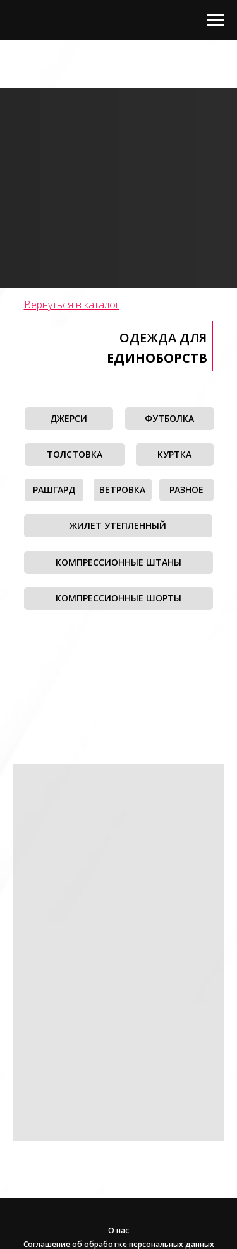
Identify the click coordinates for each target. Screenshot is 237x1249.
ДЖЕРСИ (68, 418)
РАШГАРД (54, 490)
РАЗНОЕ (186, 490)
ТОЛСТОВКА (74, 454)
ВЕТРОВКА (122, 490)
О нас (118, 1230)
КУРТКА (174, 454)
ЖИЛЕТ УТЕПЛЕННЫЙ (118, 526)
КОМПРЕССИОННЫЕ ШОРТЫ (118, 598)
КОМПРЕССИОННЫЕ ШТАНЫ (118, 562)
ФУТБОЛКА (169, 418)
